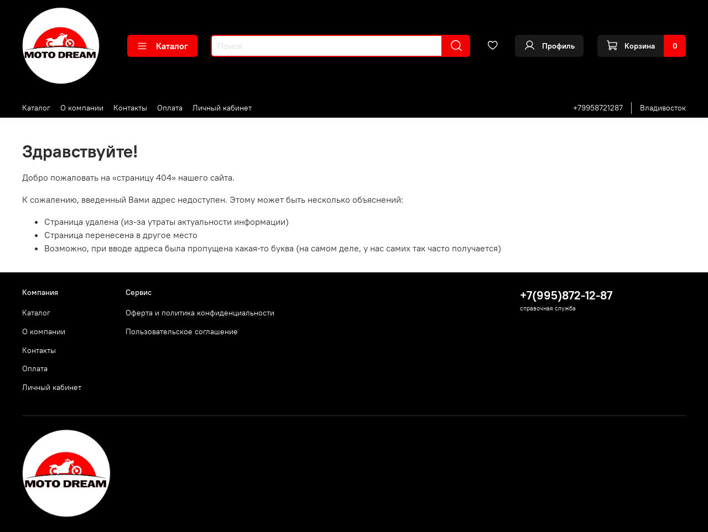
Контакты (130, 108)
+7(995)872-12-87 (566, 295)
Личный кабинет (222, 108)
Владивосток (663, 108)
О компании (81, 108)
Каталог (162, 45)
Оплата (170, 108)
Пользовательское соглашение (182, 331)
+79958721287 (598, 108)
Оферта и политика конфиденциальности (200, 313)
